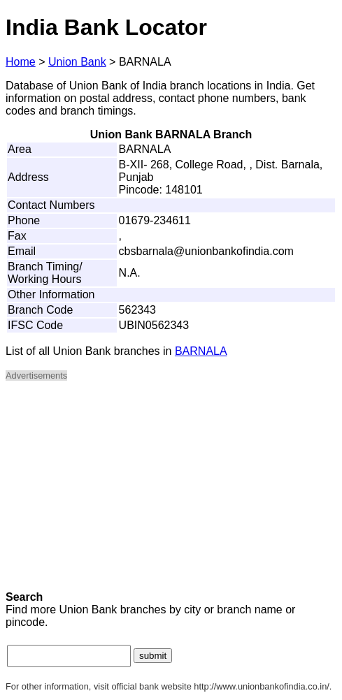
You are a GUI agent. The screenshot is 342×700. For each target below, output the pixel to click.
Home (21, 62)
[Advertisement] (171, 490)
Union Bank (77, 62)
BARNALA (201, 351)
